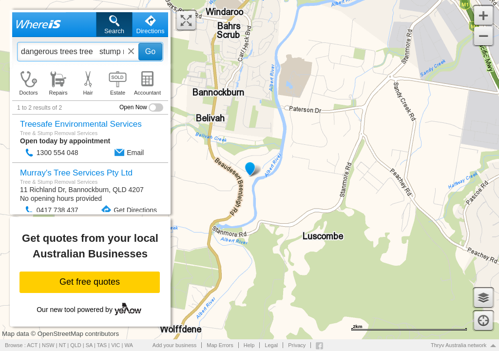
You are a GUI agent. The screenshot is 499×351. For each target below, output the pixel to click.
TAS (102, 345)
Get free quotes (89, 282)
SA (89, 345)
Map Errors (220, 345)
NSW (48, 345)
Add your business (175, 345)
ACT (32, 345)
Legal (271, 345)
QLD (75, 345)
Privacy (297, 345)
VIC (115, 345)
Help (249, 345)
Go (150, 51)
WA (129, 345)
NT (62, 345)
